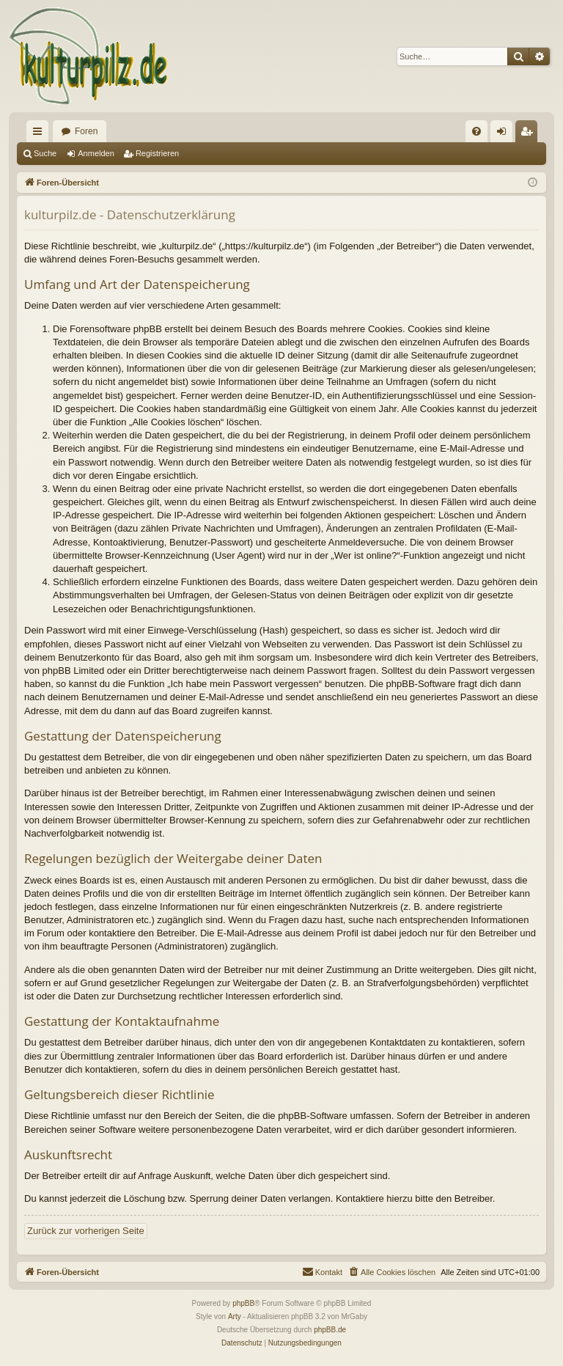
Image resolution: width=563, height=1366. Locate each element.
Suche (45, 153)
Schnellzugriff (40, 134)
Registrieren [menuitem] (529, 134)
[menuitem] (476, 131)
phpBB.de (330, 1330)
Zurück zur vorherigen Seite (85, 1230)
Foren (86, 131)
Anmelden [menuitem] (504, 134)
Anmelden (96, 153)
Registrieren (157, 153)
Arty (234, 1316)
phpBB (243, 1303)
